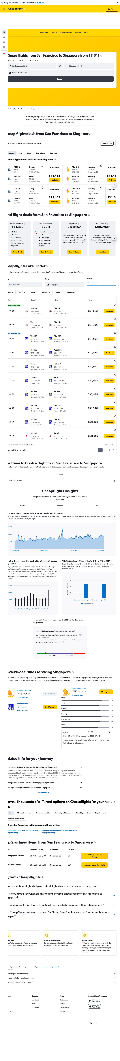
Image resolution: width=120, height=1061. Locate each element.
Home (13, 92)
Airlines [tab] (64, 473)
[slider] (117, 269)
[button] (117, 2)
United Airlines (30, 674)
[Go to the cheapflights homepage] (17, 9)
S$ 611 (101, 39)
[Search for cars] (4, 26)
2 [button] (104, 418)
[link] (24, 235)
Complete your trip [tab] (51, 783)
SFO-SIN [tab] (64, 442)
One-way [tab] (61, 137)
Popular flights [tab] (20, 789)
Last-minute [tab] (48, 137)
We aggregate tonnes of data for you (65, 953)
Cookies (40, 2)
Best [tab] (28, 137)
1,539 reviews (30, 668)
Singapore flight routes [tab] (39, 789)
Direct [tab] (37, 137)
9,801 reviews (30, 681)
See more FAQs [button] (48, 763)
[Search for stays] (4, 21)
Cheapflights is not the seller (65, 949)
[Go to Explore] (4, 31)
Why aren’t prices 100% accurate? (65, 958)
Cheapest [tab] (18, 137)
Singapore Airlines (32, 661)
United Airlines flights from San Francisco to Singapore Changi (29, 802)
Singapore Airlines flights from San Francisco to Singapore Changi (60, 802)
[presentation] (109, 39)
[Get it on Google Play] (96, 976)
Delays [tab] (99, 473)
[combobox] (19, 44)
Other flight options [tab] (91, 783)
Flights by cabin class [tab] (71, 783)
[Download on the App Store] (96, 982)
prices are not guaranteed (59, 943)
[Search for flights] (4, 16)
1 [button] (100, 418)
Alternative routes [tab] (32, 783)
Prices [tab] (29, 473)
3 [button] (109, 418)
